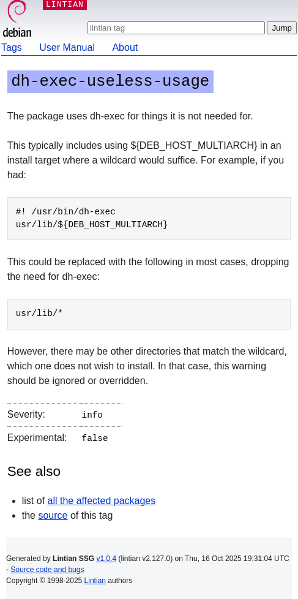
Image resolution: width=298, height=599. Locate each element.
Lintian (95, 578)
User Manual (67, 47)
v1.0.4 (106, 556)
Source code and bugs (47, 567)
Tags (11, 47)
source (52, 513)
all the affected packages (102, 498)
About (125, 47)
